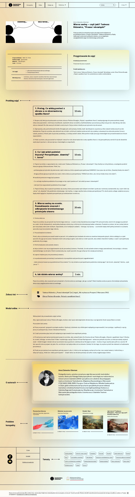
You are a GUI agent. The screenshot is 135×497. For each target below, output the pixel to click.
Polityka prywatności (28, 462)
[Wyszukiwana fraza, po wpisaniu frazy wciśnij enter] (108, 5)
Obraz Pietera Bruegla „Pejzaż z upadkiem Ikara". (61, 296)
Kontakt (28, 456)
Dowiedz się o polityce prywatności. (27, 494)
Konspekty (30, 5)
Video (40, 5)
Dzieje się (50, 5)
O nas (28, 450)
